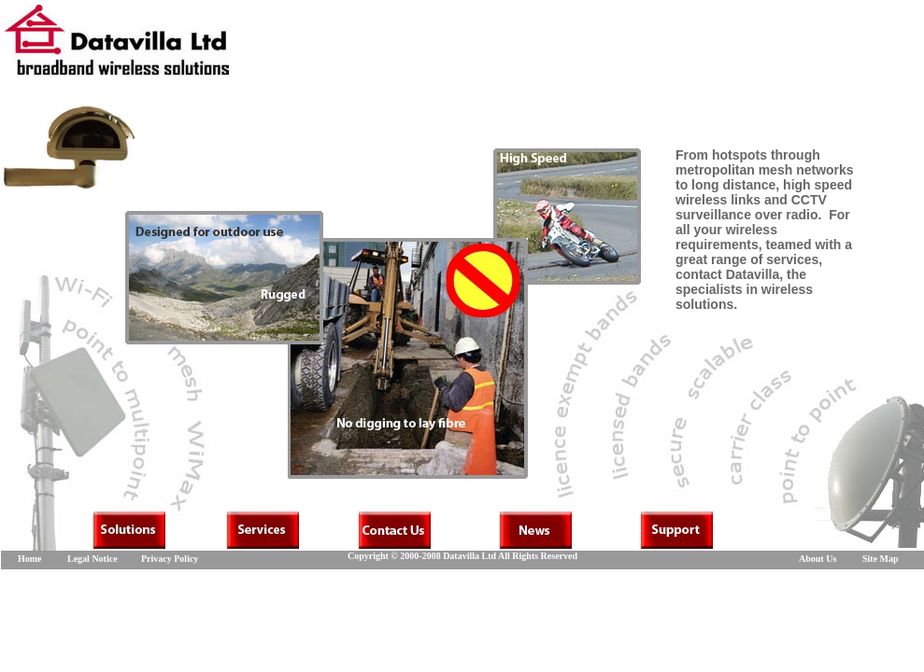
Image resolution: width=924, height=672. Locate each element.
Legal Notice (92, 558)
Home (30, 558)
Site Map (880, 558)
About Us (817, 558)
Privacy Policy (169, 558)
